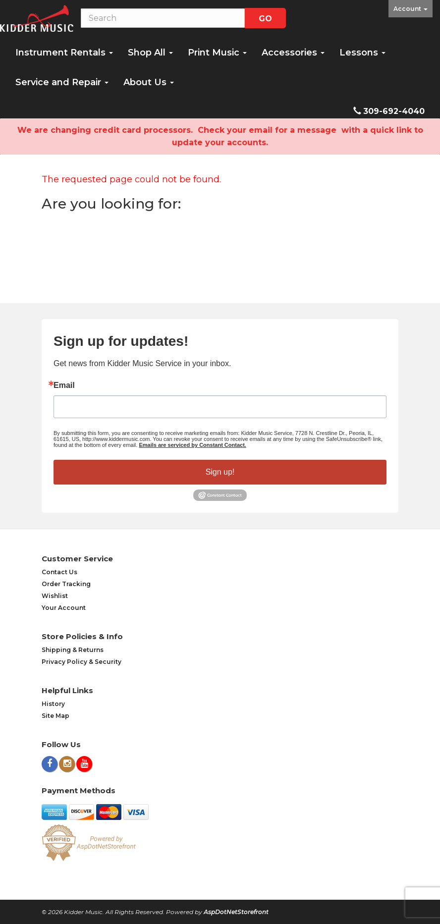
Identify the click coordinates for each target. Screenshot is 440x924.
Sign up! (220, 472)
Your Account (64, 607)
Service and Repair (62, 82)
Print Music (217, 52)
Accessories (293, 52)
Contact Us (59, 572)
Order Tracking (66, 584)
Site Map (55, 715)
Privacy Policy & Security (81, 661)
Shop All (150, 52)
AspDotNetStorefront (236, 912)
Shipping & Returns (73, 649)
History (53, 703)
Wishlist (55, 595)
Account (410, 8)
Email (64, 385)
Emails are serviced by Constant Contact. (192, 445)
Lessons (362, 52)
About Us (148, 82)
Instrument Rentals (64, 52)
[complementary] (368, 869)
